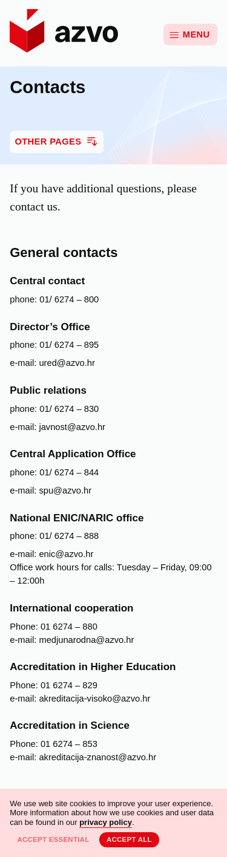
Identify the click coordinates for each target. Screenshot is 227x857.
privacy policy (105, 822)
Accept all (129, 839)
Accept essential (53, 839)
